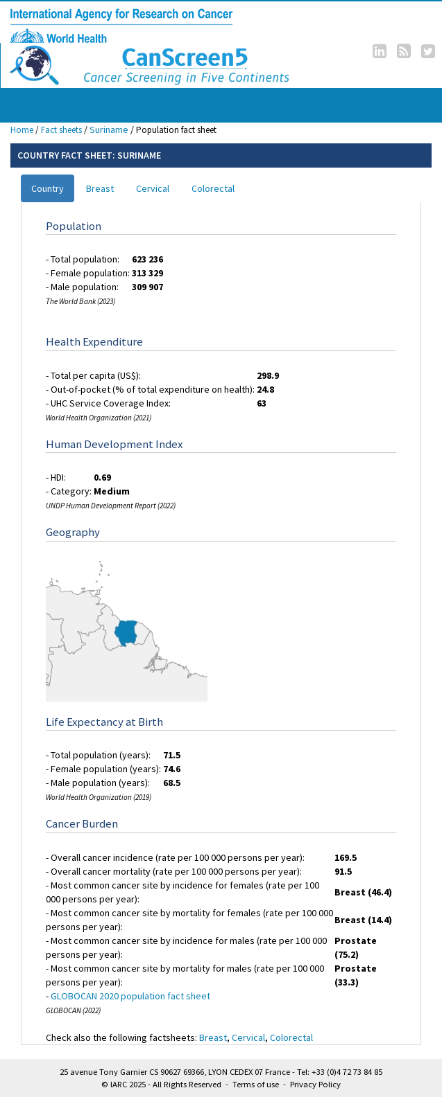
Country (47, 188)
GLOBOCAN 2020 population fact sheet (130, 996)
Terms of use (255, 1084)
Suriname (109, 129)
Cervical (152, 188)
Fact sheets (61, 130)
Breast (100, 188)
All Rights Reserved (187, 1084)
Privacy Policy (315, 1084)
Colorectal (213, 188)
